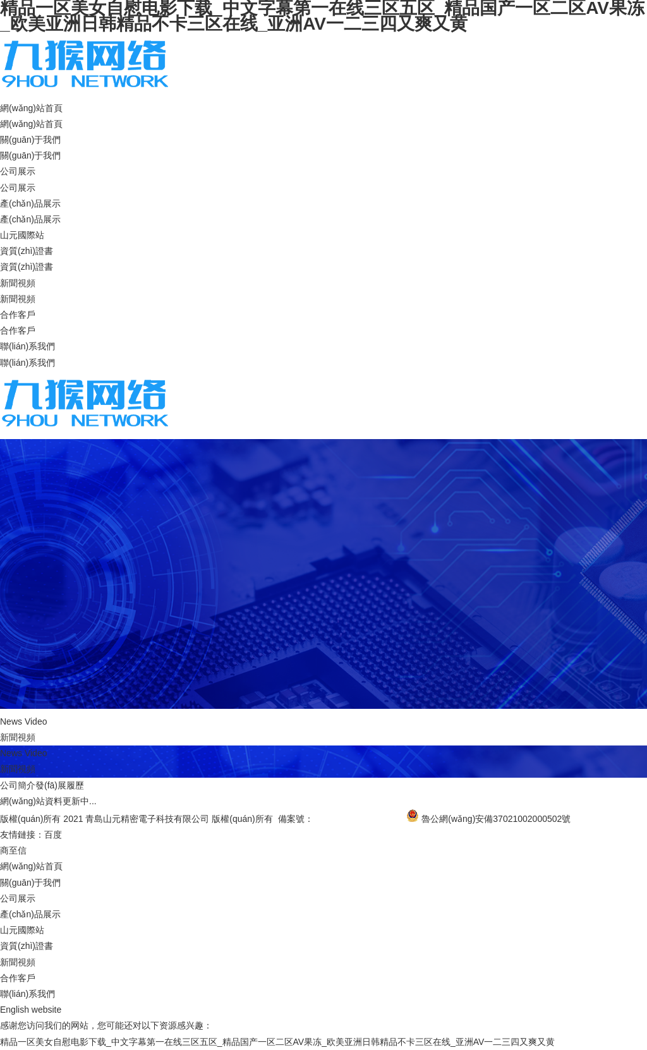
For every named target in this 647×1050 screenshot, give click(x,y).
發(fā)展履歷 (59, 785)
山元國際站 (22, 235)
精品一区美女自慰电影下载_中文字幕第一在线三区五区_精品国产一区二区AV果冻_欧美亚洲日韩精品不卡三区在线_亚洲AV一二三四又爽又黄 (277, 1042)
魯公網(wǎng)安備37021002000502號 (496, 819)
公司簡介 (17, 785)
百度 (53, 835)
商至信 (13, 850)
